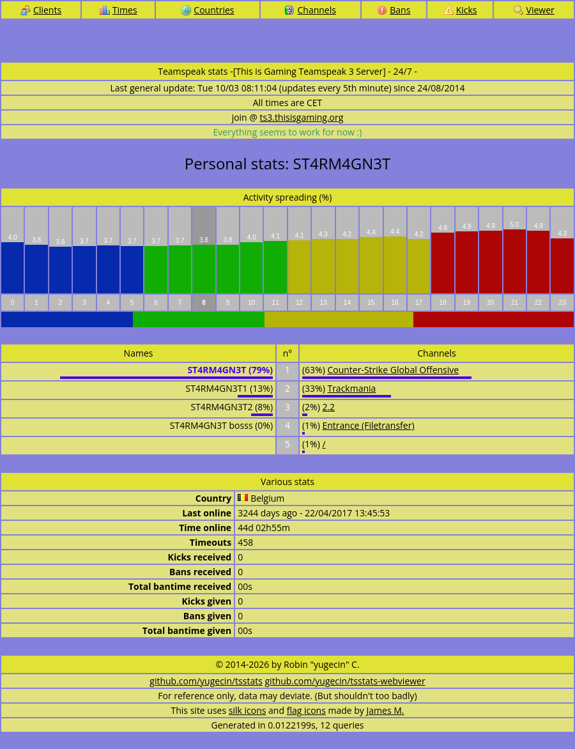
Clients (40, 10)
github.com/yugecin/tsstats (206, 681)
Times (118, 10)
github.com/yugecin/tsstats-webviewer (345, 681)
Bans (393, 10)
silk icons (247, 710)
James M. (385, 710)
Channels (309, 10)
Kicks (460, 10)
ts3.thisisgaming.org (302, 117)
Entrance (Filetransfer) (368, 425)
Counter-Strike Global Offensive (393, 370)
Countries (207, 10)
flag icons (306, 710)
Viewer (534, 10)
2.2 (328, 407)
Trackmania (351, 388)
